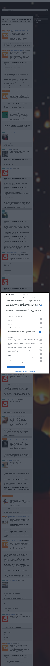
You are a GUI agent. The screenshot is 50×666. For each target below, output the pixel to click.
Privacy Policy (32, 371)
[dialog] (25, 333)
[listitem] (25, 316)
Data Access (24, 371)
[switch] (40, 319)
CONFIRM (16, 366)
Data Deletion (18, 371)
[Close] (46, 295)
